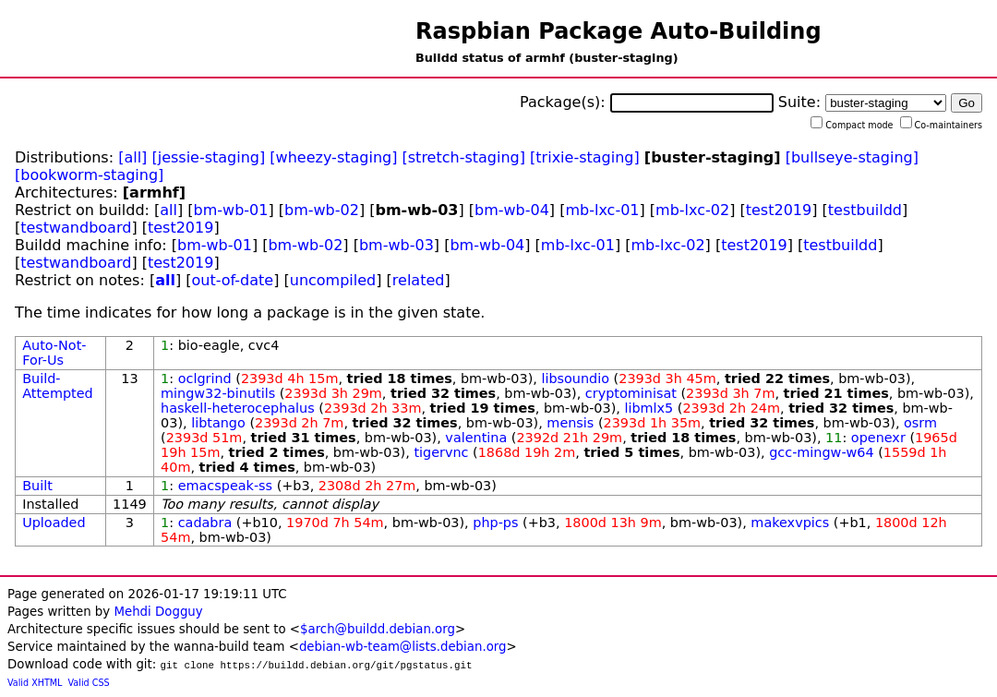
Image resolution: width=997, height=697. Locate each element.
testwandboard (75, 227)
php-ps (495, 522)
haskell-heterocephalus (238, 408)
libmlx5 (648, 408)
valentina (476, 437)
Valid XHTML (34, 683)
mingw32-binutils (218, 393)
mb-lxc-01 (602, 210)
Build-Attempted (57, 386)
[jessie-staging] (208, 157)
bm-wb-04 (511, 210)
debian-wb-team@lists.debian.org (403, 647)
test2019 (778, 210)
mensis (570, 422)
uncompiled (333, 280)
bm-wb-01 (231, 210)
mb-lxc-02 (692, 210)
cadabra (205, 522)
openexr (878, 437)
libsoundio (575, 378)
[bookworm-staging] (89, 175)
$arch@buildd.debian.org (377, 629)
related (418, 280)
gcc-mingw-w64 (821, 452)
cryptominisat (631, 393)
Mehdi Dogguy (158, 612)
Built (37, 485)
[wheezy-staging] (333, 157)
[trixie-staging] (585, 157)
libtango (218, 422)
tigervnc (441, 452)
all (168, 210)
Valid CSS (89, 683)
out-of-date (233, 280)
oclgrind (205, 378)
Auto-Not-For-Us (54, 352)
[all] (132, 157)
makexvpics (790, 522)
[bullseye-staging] (852, 157)
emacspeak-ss (225, 485)
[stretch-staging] (463, 157)
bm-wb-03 (396, 245)
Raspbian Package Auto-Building (618, 31)
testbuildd (865, 210)
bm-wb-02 (321, 210)
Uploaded (53, 522)
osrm (920, 422)
